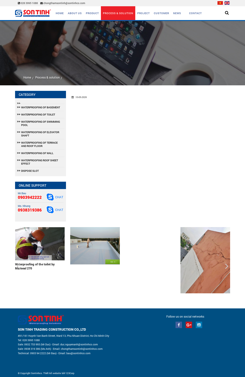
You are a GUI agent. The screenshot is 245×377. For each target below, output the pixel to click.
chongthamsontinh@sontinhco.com (62, 3)
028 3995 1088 (28, 3)
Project (143, 13)
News (177, 13)
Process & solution (118, 13)
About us (75, 13)
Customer (161, 13)
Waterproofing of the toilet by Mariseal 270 (35, 266)
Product (92, 13)
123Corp (69, 373)
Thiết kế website (52, 373)
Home (60, 13)
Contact (195, 13)
